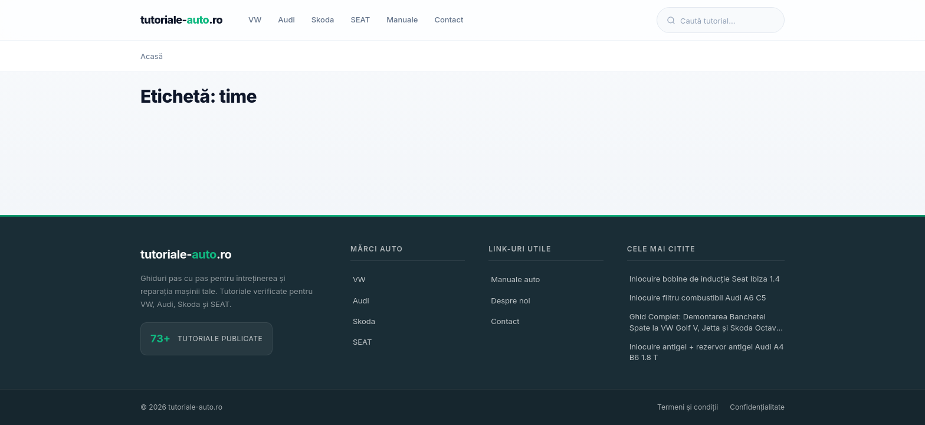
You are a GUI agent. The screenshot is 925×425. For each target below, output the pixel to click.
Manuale (402, 19)
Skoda (322, 19)
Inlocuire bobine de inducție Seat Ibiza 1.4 (704, 278)
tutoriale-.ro (181, 20)
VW (254, 19)
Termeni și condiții (687, 407)
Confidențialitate (757, 407)
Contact (448, 19)
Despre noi (510, 300)
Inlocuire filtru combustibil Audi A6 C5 (697, 297)
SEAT (360, 19)
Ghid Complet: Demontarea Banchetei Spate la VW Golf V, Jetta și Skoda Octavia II (706, 323)
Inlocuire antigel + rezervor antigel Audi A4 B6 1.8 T (706, 352)
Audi (286, 19)
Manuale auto (515, 279)
